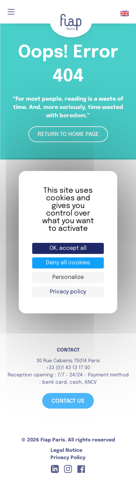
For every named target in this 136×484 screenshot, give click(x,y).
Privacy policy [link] (68, 292)
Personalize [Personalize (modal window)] (68, 277)
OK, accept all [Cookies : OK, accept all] (68, 248)
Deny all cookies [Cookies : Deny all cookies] (68, 263)
